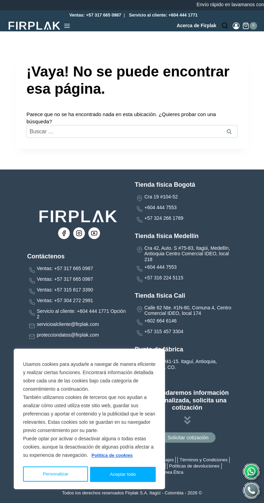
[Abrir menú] (67, 25)
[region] (89, 420)
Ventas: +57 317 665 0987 (93, 15)
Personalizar (55, 474)
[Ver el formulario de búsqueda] (224, 25)
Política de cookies (113, 457)
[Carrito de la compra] (249, 26)
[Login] (236, 25)
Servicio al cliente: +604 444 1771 (163, 15)
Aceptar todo (122, 474)
